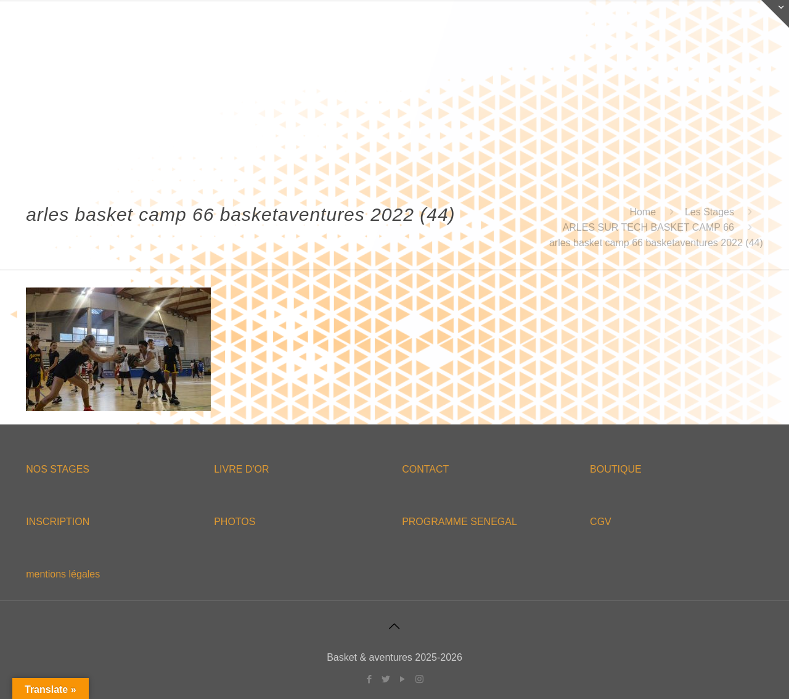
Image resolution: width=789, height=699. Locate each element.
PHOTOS (234, 521)
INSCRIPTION (57, 521)
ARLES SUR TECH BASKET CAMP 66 (648, 227)
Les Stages (709, 212)
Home (642, 212)
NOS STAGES (57, 469)
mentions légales (63, 574)
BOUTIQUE (616, 469)
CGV (600, 521)
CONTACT (425, 469)
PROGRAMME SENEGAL (459, 521)
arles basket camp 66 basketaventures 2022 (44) (656, 243)
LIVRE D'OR (241, 469)
